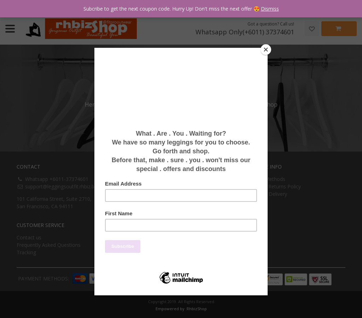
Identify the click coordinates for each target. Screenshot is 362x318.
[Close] (266, 49)
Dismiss (270, 8)
